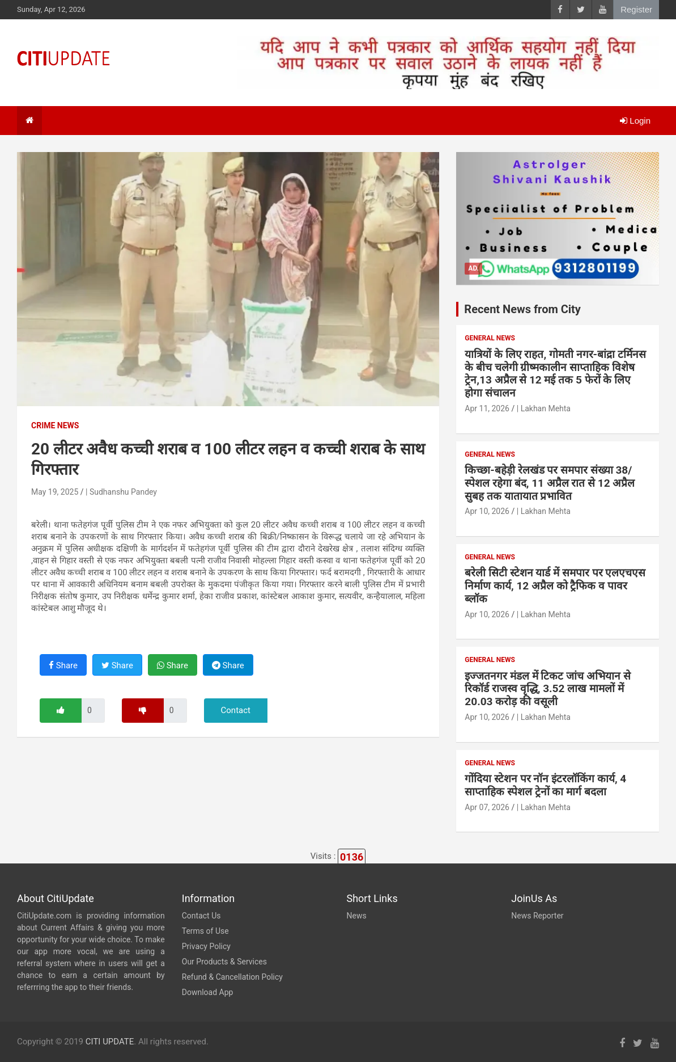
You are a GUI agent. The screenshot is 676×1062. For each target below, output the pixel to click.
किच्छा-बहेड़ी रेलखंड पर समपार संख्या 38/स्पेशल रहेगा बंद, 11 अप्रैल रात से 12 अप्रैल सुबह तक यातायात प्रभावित (550, 483)
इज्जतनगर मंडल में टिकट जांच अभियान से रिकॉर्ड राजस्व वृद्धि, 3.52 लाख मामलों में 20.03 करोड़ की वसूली (547, 689)
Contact (235, 710)
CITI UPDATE (110, 1041)
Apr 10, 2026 (487, 511)
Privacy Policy (206, 946)
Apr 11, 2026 (487, 408)
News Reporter (537, 915)
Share (63, 665)
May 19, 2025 (54, 491)
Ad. (473, 268)
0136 (351, 857)
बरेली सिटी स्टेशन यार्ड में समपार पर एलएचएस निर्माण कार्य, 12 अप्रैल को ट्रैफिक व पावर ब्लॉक (555, 585)
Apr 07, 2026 (487, 807)
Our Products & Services (224, 961)
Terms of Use (205, 930)
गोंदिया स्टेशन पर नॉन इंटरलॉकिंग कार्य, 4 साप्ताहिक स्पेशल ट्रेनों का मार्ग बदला (545, 785)
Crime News (55, 425)
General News (490, 338)
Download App (207, 992)
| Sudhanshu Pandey (121, 491)
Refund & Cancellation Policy (232, 976)
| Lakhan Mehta (544, 408)
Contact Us (201, 915)
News (357, 915)
